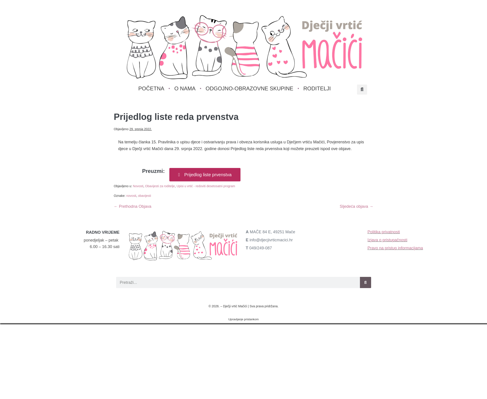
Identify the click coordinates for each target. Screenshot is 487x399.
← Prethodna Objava (132, 206)
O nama (185, 88)
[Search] (365, 282)
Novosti (138, 186)
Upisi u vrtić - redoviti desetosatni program (206, 186)
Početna (151, 88)
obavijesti (144, 195)
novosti (131, 195)
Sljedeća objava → (356, 206)
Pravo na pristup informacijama (395, 248)
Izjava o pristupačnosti (387, 240)
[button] (362, 90)
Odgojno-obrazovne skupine (249, 88)
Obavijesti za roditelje (160, 186)
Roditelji (317, 88)
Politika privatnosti (384, 232)
